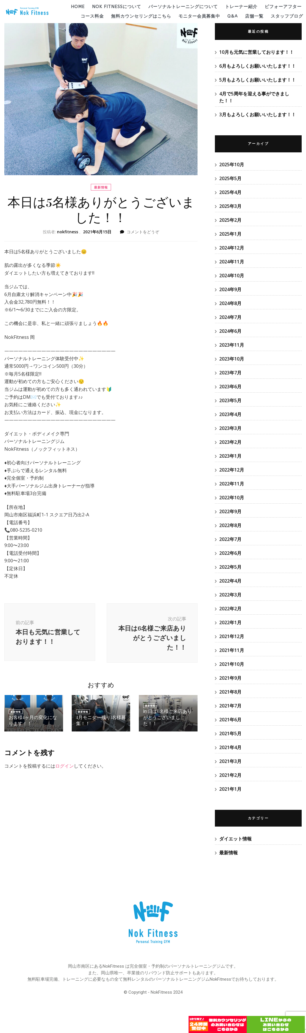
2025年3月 (230, 206)
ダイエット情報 (235, 839)
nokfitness (67, 231)
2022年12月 (231, 470)
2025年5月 (230, 178)
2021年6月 (230, 719)
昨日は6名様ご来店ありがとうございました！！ (167, 722)
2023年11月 (231, 345)
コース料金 (92, 16)
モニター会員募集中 (199, 16)
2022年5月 (230, 567)
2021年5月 (230, 733)
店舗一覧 (254, 16)
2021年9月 (230, 678)
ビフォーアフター (283, 6)
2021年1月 (230, 789)
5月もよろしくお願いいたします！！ (257, 80)
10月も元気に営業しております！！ (256, 52)
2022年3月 (230, 595)
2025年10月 (231, 164)
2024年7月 (230, 317)
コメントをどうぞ (143, 231)
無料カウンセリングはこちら (141, 16)
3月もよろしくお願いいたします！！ (257, 114)
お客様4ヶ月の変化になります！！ (33, 722)
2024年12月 (231, 248)
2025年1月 (230, 234)
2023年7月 (230, 372)
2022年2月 (230, 608)
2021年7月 (230, 706)
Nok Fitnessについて (116, 6)
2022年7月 (230, 539)
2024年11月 (231, 261)
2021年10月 (231, 664)
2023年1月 (230, 456)
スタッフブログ (287, 16)
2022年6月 (230, 553)
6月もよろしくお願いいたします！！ (257, 66)
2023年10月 (231, 359)
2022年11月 (231, 484)
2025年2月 (230, 220)
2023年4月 (230, 414)
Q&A (232, 16)
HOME (78, 6)
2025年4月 (230, 192)
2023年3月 (230, 428)
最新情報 (101, 187)
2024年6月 (230, 331)
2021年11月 (231, 650)
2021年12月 (231, 636)
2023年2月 (230, 442)
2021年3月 (230, 761)
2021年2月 (230, 775)
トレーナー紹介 (241, 6)
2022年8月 (230, 525)
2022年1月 (230, 622)
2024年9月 (230, 289)
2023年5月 (230, 400)
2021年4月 (230, 747)
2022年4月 (230, 581)
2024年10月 (231, 275)
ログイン (64, 767)
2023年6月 (230, 386)
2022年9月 (230, 511)
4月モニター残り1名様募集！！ (99, 722)
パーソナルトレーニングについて (183, 6)
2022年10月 (231, 497)
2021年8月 (230, 692)
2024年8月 (230, 303)
